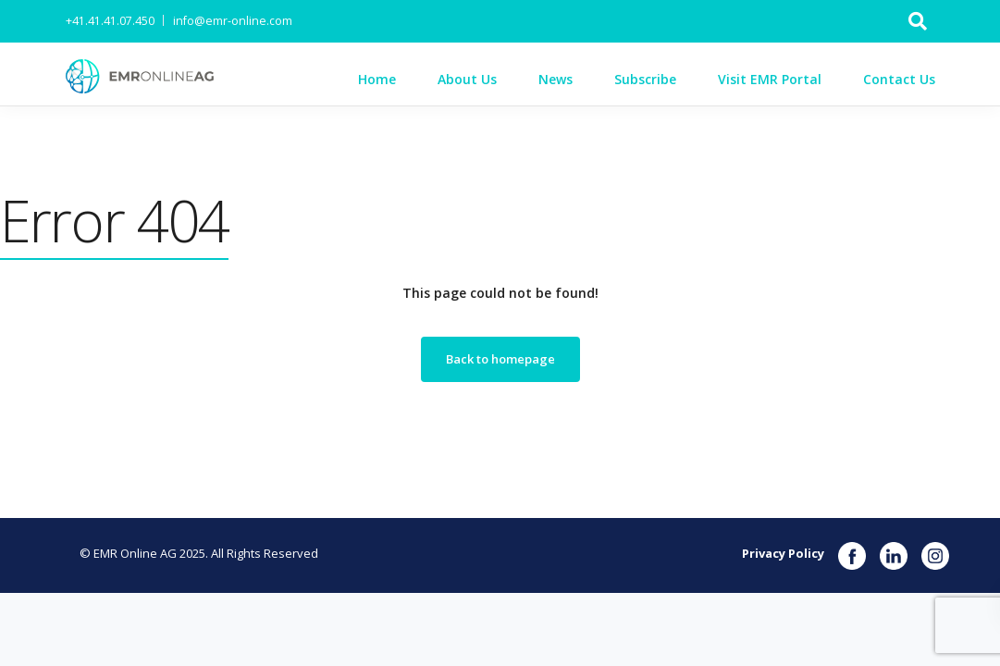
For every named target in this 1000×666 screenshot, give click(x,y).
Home (377, 79)
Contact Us (899, 79)
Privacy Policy (783, 553)
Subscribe (645, 79)
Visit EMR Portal (769, 79)
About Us (467, 79)
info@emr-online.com (232, 21)
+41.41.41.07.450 (110, 21)
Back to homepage (500, 359)
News (555, 79)
